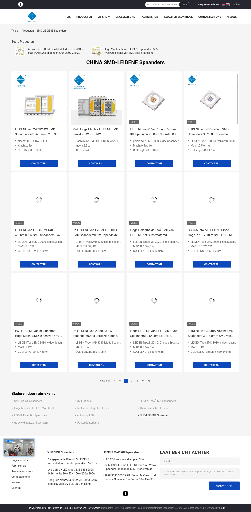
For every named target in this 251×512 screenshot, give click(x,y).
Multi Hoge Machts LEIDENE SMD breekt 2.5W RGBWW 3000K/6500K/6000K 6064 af (95, 132)
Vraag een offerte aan (208, 4)
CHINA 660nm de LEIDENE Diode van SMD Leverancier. (72, 508)
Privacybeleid (36, 508)
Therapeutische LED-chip (154, 408)
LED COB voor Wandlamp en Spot (125, 459)
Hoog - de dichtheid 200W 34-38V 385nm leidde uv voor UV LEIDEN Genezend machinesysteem (72, 482)
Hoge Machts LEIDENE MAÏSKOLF (34, 408)
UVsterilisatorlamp (88, 422)
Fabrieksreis (149, 16)
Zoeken (184, 4)
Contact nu (38, 163)
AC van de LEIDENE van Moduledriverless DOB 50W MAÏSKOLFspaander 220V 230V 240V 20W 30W (55, 53)
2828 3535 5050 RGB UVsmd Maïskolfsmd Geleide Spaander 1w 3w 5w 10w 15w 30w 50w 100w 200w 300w (130, 478)
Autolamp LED (85, 415)
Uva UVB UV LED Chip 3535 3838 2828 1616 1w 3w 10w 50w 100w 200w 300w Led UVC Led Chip (71, 472)
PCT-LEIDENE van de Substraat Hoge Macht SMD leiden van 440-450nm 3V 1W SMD (37, 333)
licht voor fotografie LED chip (94, 408)
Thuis (14, 30)
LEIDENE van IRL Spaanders (30, 415)
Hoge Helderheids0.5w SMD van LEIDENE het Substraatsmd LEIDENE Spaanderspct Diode (152, 233)
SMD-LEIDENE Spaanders (155, 415)
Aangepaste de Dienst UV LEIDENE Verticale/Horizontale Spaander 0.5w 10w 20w (72, 462)
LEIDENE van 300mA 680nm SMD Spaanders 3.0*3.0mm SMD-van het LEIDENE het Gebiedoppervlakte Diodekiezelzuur (211, 333)
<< (120, 380)
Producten (84, 16)
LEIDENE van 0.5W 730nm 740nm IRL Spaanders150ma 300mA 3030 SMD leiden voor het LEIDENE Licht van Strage (153, 132)
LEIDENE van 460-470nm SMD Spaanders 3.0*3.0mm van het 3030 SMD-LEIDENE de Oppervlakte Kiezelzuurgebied (212, 132)
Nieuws (232, 16)
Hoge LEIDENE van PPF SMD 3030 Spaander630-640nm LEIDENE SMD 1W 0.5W (153, 333)
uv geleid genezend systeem (31, 422)
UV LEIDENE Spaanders (28, 400)
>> (143, 380)
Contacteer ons (209, 16)
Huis (68, 16)
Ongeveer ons (125, 16)
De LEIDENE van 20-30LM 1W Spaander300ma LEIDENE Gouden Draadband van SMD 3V (96, 333)
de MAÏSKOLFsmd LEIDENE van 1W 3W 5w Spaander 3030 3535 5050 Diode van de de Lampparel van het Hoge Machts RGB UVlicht (130, 468)
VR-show (104, 16)
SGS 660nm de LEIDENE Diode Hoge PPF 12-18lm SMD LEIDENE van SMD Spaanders (210, 233)
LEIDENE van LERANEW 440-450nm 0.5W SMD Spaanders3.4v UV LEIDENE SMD (37, 233)
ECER (222, 508)
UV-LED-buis (84, 400)
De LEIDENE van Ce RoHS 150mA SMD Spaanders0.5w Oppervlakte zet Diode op (95, 233)
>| (149, 380)
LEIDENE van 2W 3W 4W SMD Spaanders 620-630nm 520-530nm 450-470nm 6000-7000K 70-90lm (38, 132)
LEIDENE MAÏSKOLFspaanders (158, 400)
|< (114, 380)
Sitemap (16, 487)
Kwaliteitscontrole (178, 16)
